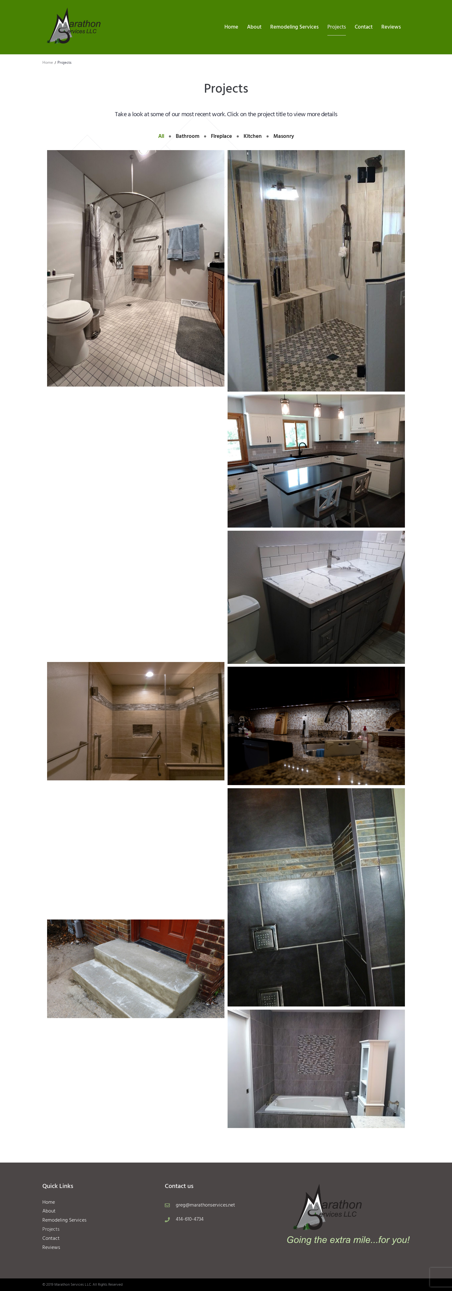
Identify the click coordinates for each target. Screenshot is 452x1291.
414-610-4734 (190, 1219)
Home (47, 62)
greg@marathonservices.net (205, 1205)
